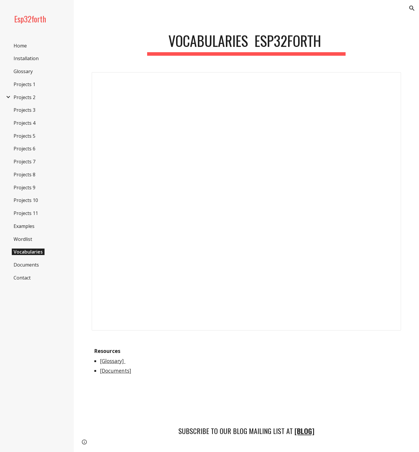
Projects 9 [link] (24, 187)
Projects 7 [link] (24, 161)
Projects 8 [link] (24, 174)
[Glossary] (112, 360)
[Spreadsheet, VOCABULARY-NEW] (246, 201)
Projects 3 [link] (24, 110)
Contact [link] (22, 278)
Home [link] (20, 45)
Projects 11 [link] (26, 213)
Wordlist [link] (23, 239)
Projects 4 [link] (24, 123)
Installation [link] (26, 58)
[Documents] (115, 370)
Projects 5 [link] (24, 136)
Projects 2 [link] (24, 97)
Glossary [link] (23, 71)
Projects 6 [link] (24, 148)
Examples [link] (24, 226)
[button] (412, 8)
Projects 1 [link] (24, 84)
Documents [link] (26, 265)
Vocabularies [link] (28, 252)
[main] (246, 41)
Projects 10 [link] (26, 200)
